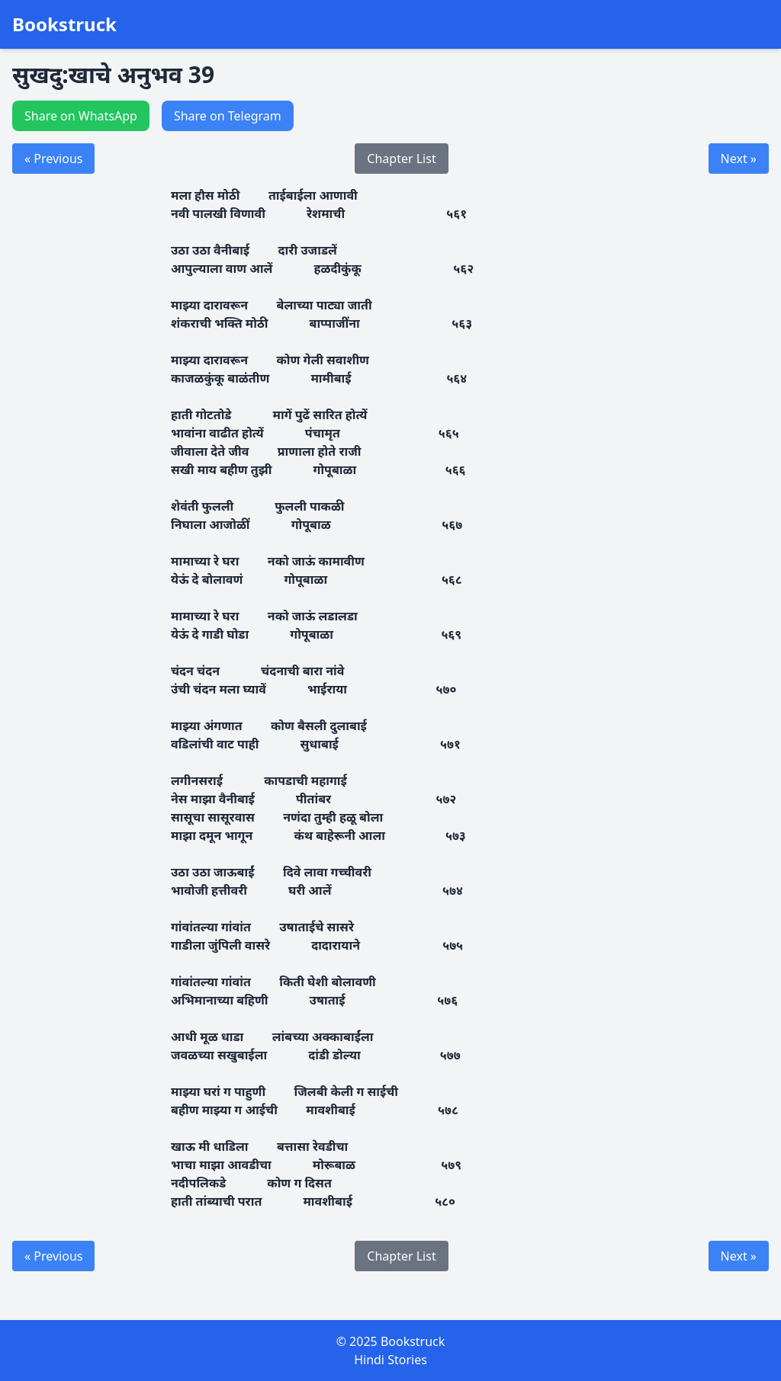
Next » (739, 158)
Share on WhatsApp (80, 115)
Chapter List (401, 158)
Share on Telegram (227, 115)
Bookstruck (64, 24)
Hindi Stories (390, 1359)
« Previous (53, 158)
